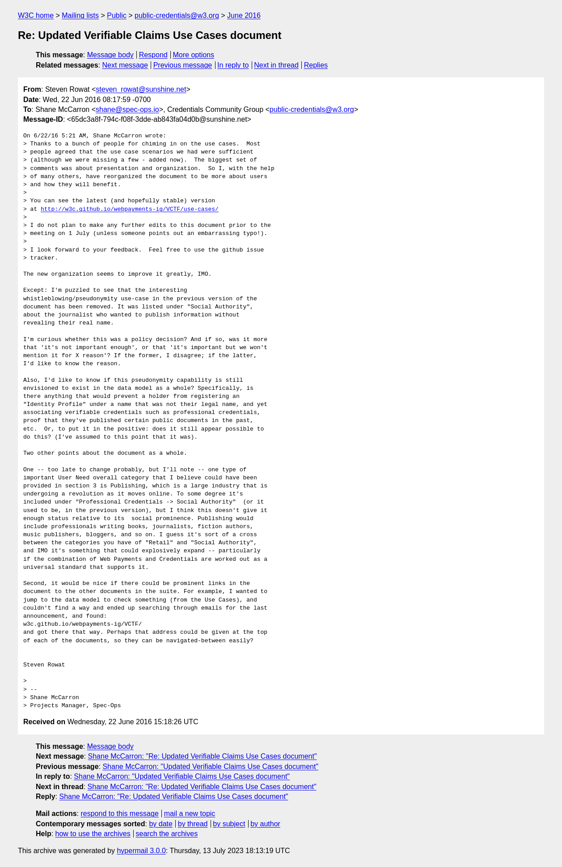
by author (265, 824)
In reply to (233, 65)
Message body (110, 55)
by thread (193, 824)
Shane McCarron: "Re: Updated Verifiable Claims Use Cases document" (202, 756)
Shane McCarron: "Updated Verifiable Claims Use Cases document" (210, 766)
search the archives (167, 833)
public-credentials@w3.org (177, 15)
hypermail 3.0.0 (141, 850)
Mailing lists (80, 15)
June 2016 (244, 15)
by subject (229, 824)
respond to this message (119, 813)
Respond (153, 55)
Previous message (182, 65)
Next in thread (276, 65)
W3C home (36, 15)
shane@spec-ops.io (127, 109)
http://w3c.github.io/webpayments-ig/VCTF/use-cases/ (130, 209)
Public (117, 15)
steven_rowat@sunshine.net (141, 89)
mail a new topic (190, 813)
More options (194, 55)
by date (160, 824)
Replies (316, 65)
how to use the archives (93, 833)
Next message (125, 65)
